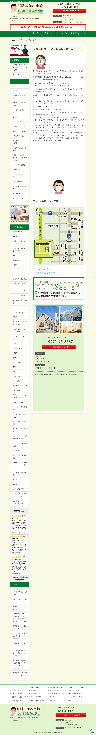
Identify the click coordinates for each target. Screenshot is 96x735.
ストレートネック (19, 291)
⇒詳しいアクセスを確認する (44, 273)
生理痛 (15, 484)
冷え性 (15, 480)
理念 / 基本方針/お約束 (19, 188)
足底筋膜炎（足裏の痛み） (20, 457)
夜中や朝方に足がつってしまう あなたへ (20, 675)
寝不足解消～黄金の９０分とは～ (20, 627)
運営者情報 (17, 193)
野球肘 (15, 343)
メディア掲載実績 (19, 165)
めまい (15, 274)
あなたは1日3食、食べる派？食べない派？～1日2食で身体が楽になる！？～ (20, 617)
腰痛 (14, 372)
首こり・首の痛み (19, 296)
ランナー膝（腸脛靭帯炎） (20, 415)
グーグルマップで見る (42, 269)
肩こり (15, 308)
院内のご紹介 (17, 169)
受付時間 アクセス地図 (78, 34)
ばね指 (15, 357)
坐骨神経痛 (17, 381)
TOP (17, 33)
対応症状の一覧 (18, 136)
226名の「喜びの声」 (33, 33)
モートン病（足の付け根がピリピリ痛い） (20, 465)
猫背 (14, 367)
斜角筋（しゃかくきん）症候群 (20, 330)
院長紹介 (48, 33)
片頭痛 (15, 265)
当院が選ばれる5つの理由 (19, 142)
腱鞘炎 (15, 353)
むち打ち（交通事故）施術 (19, 250)
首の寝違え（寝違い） (19, 285)
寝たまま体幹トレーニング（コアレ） (20, 502)
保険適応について (19, 126)
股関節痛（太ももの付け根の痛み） (20, 396)
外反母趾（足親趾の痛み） (20, 474)
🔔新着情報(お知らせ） (19, 97)
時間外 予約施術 (19, 131)
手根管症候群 (17, 348)
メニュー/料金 (63, 33)
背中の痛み (17, 362)
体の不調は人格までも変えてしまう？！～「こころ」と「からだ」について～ (20, 664)
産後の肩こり (17, 236)
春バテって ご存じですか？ (20, 608)
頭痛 (14, 256)
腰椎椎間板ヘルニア (20, 386)
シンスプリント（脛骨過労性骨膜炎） (20, 437)
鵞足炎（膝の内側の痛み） (20, 423)
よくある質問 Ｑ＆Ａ (20, 176)
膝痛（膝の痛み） (19, 402)
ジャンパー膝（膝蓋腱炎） (20, 408)
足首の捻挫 (17, 450)
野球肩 (15, 317)
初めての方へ (17, 91)
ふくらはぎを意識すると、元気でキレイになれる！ (20, 653)
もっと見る (17, 75)
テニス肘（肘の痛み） (19, 338)
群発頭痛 (16, 270)
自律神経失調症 (18, 489)
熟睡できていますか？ (19, 644)
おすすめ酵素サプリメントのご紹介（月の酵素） (20, 67)
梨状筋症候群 (17, 390)
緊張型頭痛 (17, 260)
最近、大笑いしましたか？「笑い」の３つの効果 (20, 636)
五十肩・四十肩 (18, 312)
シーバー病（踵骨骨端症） (20, 445)
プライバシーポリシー (20, 200)
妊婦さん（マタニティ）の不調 (20, 242)
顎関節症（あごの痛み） (20, 302)
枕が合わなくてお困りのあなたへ (20, 495)
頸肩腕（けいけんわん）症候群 (20, 323)
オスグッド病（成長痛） (20, 430)
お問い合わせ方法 (19, 181)
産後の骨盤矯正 (18, 232)
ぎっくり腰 (17, 376)
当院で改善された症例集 (20, 149)
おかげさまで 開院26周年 (20, 600)
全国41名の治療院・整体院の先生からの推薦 (20, 157)
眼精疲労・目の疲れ (20, 279)
